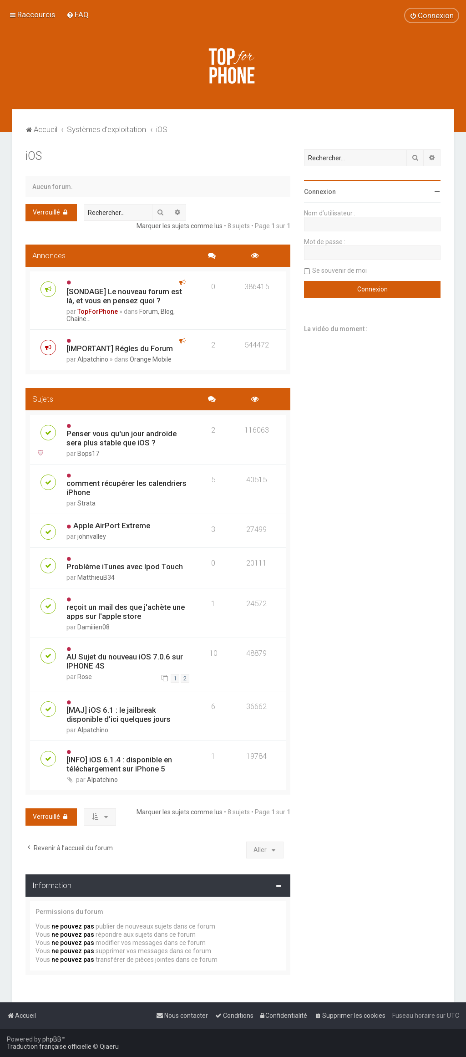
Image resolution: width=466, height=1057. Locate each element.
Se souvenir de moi (339, 270)
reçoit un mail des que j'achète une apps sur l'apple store (125, 612)
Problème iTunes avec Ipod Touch (124, 566)
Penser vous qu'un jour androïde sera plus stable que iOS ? (121, 438)
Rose (84, 676)
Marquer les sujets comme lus (180, 226)
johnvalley (91, 536)
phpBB (51, 1039)
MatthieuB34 (96, 577)
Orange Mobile (151, 359)
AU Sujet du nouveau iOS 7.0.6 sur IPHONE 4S (124, 661)
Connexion (320, 191)
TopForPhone (97, 311)
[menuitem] (77, 14)
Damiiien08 (93, 627)
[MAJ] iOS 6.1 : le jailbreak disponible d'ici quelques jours (118, 714)
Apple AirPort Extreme (111, 525)
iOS (33, 156)
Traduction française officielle (49, 1046)
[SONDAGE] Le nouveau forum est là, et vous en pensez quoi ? (124, 296)
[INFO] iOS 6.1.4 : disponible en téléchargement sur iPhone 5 (119, 764)
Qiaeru (109, 1046)
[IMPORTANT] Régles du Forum (119, 348)
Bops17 (88, 453)
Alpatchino (92, 359)
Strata (86, 503)
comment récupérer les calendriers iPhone (126, 488)
